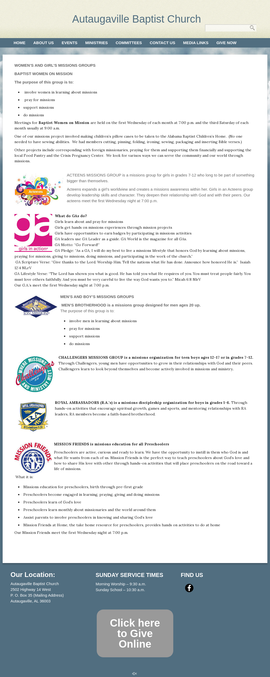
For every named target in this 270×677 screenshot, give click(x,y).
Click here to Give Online (135, 633)
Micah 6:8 (183, 279)
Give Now (226, 42)
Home (19, 42)
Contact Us (162, 42)
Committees (129, 42)
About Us (43, 42)
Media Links (195, 42)
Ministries (96, 42)
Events (69, 42)
